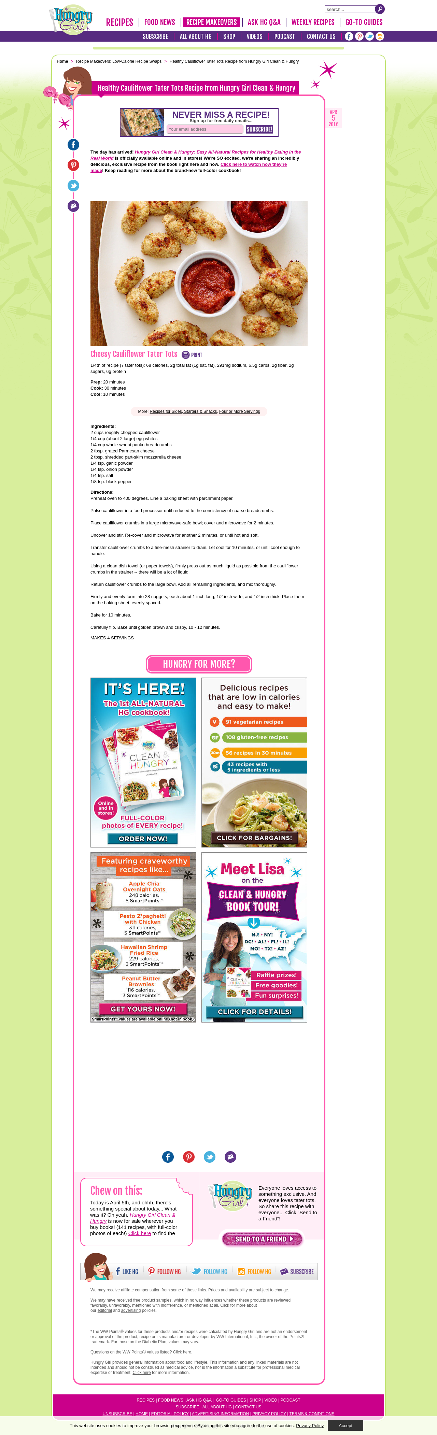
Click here (139, 1233)
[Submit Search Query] (380, 9)
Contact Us (321, 36)
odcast (291, 1400)
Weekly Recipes (313, 22)
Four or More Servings (239, 411)
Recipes (119, 22)
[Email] (73, 206)
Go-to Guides (231, 1400)
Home (142, 1413)
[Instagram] (380, 36)
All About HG (196, 36)
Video (270, 1400)
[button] (262, 1240)
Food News (159, 22)
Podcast (285, 36)
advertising (131, 1310)
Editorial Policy (170, 1413)
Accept (345, 1425)
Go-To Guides (364, 22)
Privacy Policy (269, 1413)
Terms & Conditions (311, 1413)
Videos (255, 36)
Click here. (183, 1352)
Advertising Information (220, 1413)
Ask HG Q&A (264, 22)
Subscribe (155, 36)
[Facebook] (349, 36)
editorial (105, 1310)
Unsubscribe (117, 1413)
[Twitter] (369, 36)
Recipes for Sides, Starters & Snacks (183, 411)
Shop (229, 36)
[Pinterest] (359, 36)
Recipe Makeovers (211, 22)
